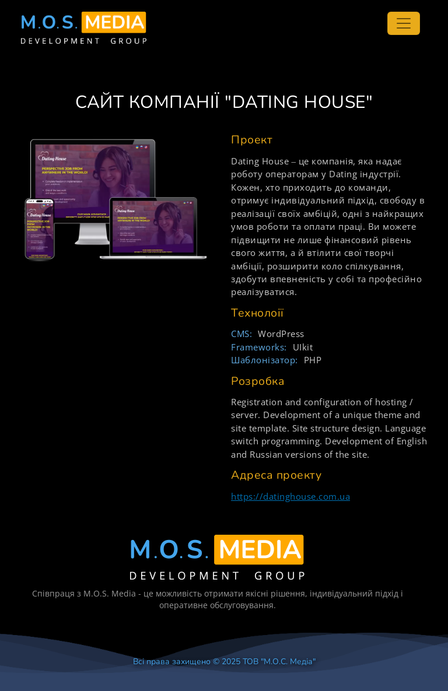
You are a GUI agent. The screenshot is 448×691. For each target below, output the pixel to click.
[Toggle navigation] (403, 23)
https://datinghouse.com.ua (290, 496)
